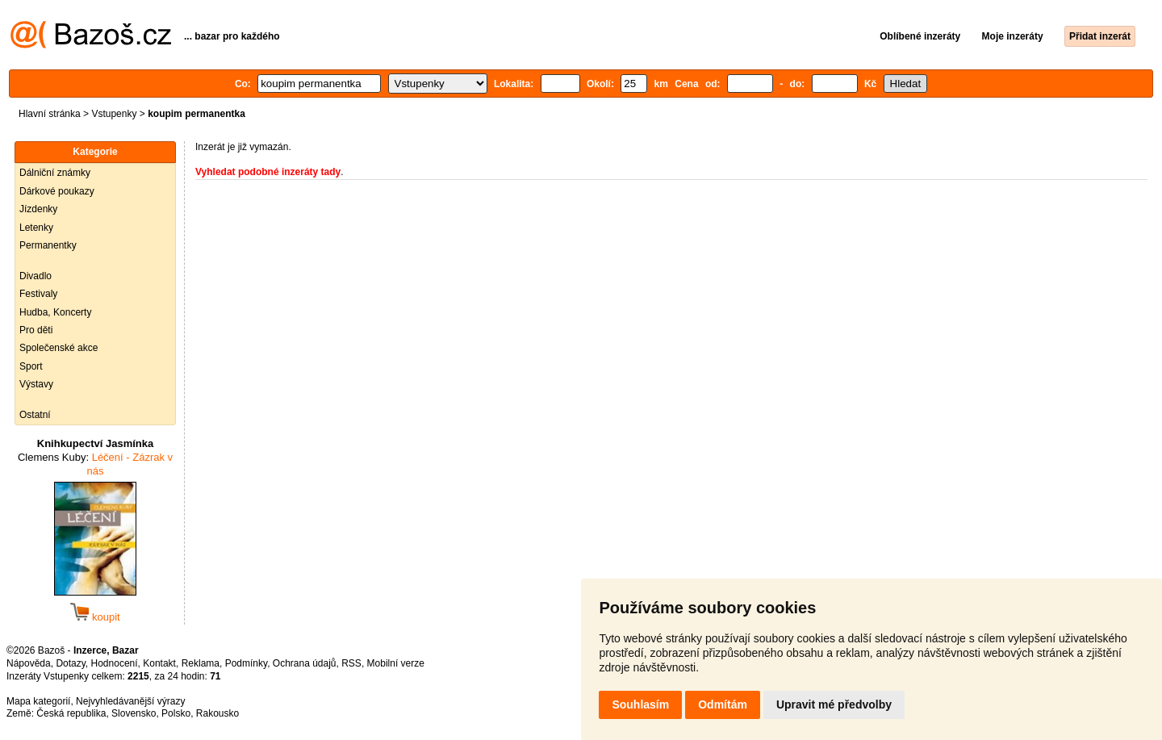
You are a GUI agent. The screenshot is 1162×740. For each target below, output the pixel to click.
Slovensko (133, 713)
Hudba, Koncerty (55, 312)
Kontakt (159, 663)
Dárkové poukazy (56, 191)
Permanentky (48, 245)
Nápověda (28, 663)
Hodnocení (114, 663)
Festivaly (38, 293)
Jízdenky (38, 209)
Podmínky (246, 663)
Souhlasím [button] (640, 704)
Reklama (200, 663)
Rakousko (217, 713)
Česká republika (71, 713)
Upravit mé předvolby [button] (834, 704)
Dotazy (70, 663)
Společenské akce (58, 347)
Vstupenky (113, 113)
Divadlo (35, 276)
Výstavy (36, 384)
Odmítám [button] (722, 704)
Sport (31, 366)
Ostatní (35, 414)
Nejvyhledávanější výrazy (130, 701)
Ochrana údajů (304, 663)
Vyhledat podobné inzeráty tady (268, 172)
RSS (351, 663)
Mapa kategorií (38, 701)
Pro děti (35, 330)
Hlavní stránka (50, 113)
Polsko (175, 713)
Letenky (36, 227)
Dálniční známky (54, 172)
